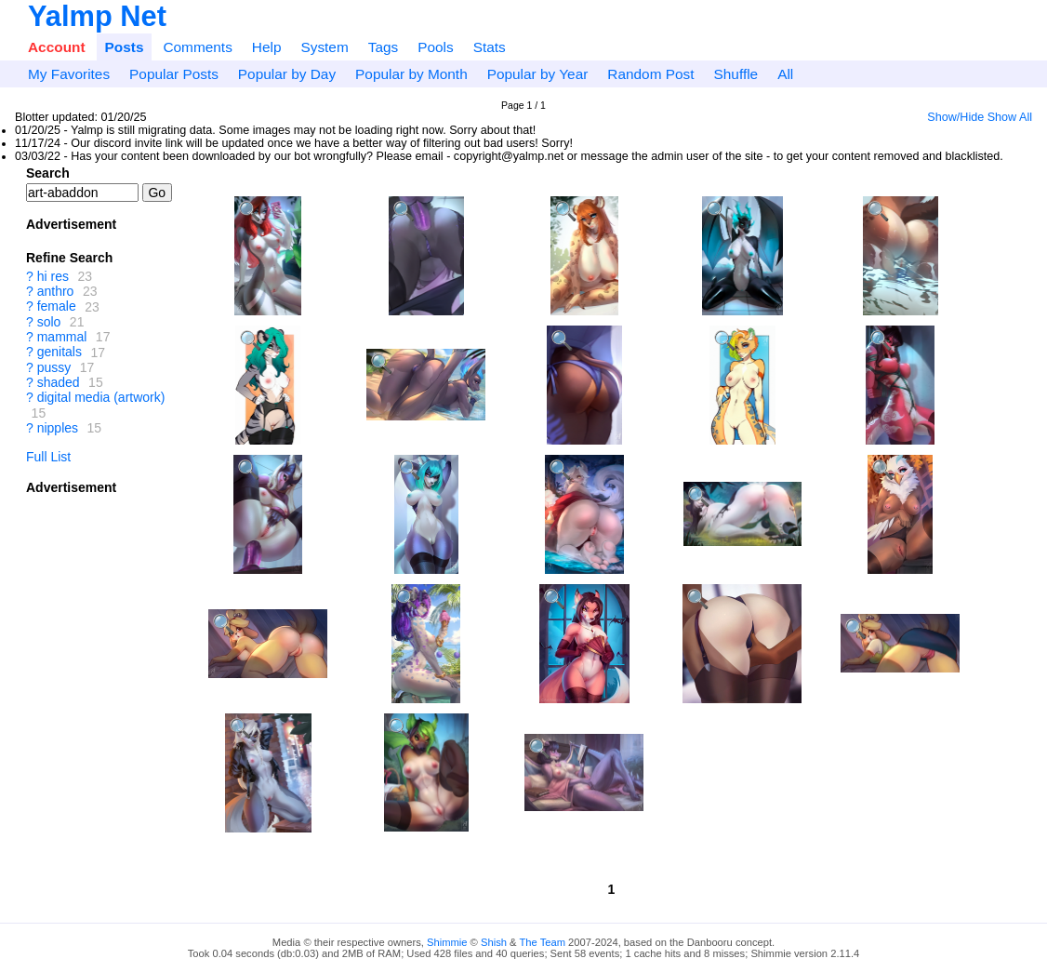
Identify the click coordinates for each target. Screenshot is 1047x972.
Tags (383, 47)
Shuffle (736, 74)
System (324, 47)
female (56, 307)
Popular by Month (411, 74)
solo (49, 321)
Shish (494, 942)
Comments (197, 47)
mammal (62, 336)
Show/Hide (955, 117)
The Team (542, 942)
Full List (48, 456)
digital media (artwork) (101, 397)
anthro (55, 291)
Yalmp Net (97, 16)
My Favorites (69, 74)
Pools (435, 47)
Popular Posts (174, 74)
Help (267, 47)
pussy (54, 367)
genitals (59, 352)
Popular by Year (538, 74)
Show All (1009, 117)
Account (57, 47)
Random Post (650, 74)
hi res (53, 276)
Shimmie (447, 942)
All (785, 74)
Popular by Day (287, 74)
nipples (57, 427)
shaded (58, 382)
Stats (489, 47)
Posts (124, 47)
